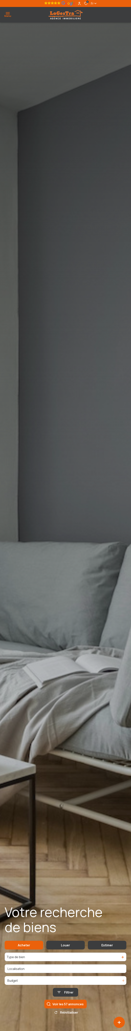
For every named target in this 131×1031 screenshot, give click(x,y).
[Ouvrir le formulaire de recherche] (65, 994)
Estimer (107, 947)
